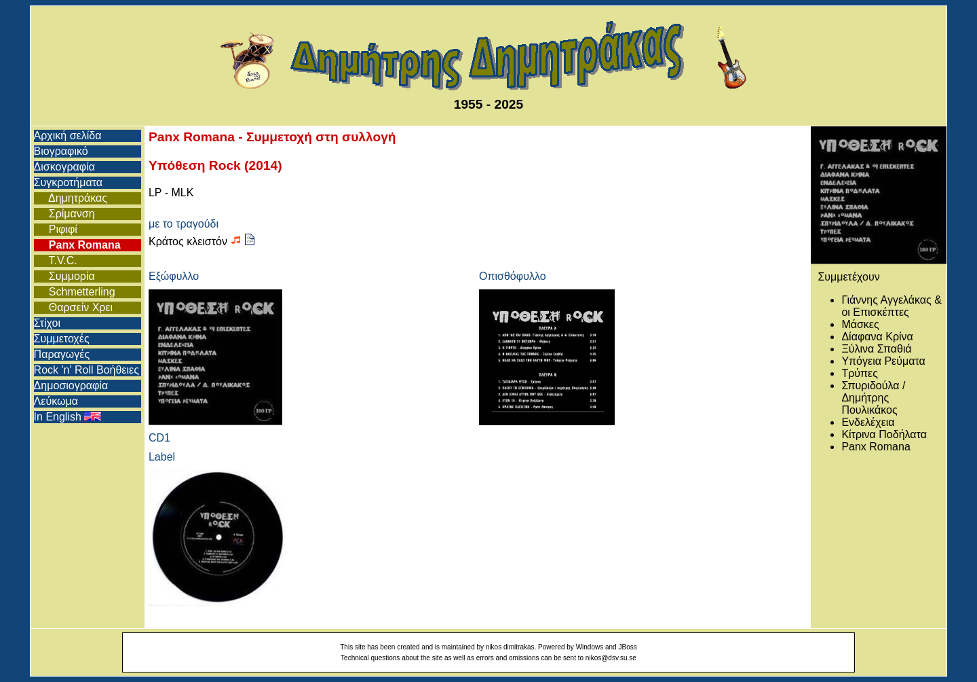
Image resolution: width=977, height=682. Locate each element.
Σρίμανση (64, 213)
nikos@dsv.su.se (611, 658)
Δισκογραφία (64, 167)
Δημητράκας (70, 198)
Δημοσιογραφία (71, 385)
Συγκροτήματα (68, 182)
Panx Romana (77, 245)
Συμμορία (64, 276)
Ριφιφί (55, 229)
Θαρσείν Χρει (73, 307)
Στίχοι (47, 323)
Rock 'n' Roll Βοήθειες (86, 370)
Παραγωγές (62, 354)
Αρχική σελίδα (68, 135)
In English (68, 417)
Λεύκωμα (56, 401)
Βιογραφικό (61, 151)
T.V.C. (55, 260)
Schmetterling (74, 292)
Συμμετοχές (62, 338)
